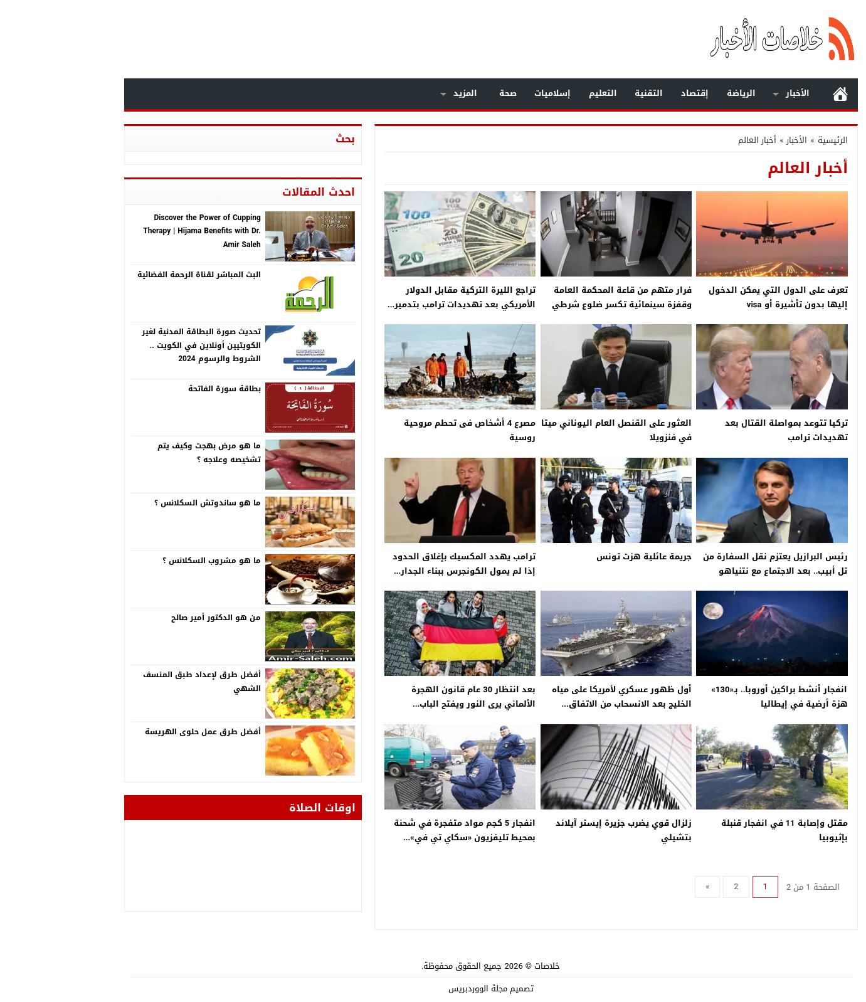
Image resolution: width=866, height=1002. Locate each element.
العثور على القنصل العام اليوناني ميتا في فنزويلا (558, 430)
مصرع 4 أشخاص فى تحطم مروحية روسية (412, 430)
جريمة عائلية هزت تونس (586, 556)
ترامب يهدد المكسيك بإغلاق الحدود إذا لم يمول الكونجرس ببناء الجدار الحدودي (406, 571)
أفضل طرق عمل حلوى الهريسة (145, 732)
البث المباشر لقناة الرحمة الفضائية (141, 275)
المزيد (408, 93)
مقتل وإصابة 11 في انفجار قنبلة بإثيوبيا (726, 830)
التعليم (545, 93)
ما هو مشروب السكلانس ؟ (154, 560)
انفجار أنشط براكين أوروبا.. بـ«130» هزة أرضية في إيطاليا (722, 697)
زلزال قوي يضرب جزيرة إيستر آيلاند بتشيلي (566, 830)
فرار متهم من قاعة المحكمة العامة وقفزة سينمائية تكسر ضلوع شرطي (564, 297)
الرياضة (683, 93)
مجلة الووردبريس (420, 988)
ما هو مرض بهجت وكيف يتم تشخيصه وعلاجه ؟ (151, 453)
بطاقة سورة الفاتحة (166, 389)
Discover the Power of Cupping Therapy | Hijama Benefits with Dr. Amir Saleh (144, 231)
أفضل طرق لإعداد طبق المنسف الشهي (144, 681)
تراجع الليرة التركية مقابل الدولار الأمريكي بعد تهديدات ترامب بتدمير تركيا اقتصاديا (407, 304)
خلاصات (489, 966)
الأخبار (740, 93)
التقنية (591, 93)
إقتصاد (637, 93)
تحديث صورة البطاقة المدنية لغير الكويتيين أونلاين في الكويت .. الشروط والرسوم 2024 (143, 345)
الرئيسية (782, 94)
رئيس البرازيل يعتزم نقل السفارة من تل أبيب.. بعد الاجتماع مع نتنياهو (717, 564)
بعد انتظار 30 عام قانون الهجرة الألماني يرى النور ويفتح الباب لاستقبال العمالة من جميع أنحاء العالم (403, 704)
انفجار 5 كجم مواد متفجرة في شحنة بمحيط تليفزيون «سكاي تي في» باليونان (407, 837)
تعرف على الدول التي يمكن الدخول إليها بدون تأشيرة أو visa (720, 297)
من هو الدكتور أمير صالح (158, 618)
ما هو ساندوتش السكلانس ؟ (150, 503)
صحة (450, 93)
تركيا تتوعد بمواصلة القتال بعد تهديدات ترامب (728, 430)
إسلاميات (495, 93)
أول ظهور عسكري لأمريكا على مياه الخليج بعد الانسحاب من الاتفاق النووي (564, 704)
